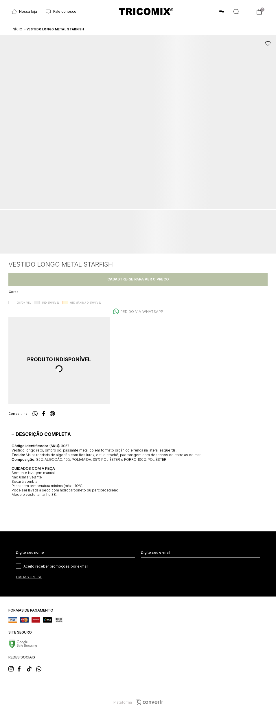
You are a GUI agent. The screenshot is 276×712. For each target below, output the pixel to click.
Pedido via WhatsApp (141, 311)
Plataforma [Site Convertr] (138, 702)
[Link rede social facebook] (22, 668)
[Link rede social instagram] (12, 668)
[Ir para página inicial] (17, 29)
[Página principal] (146, 11)
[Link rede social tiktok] (31, 668)
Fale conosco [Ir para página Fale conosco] (61, 11)
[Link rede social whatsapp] (40, 668)
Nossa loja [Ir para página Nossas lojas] (24, 11)
